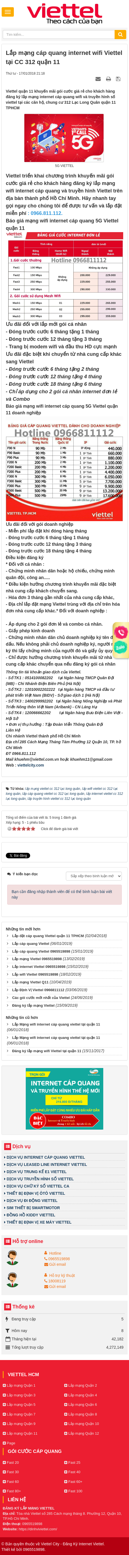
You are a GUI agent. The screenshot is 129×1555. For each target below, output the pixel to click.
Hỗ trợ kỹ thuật (62, 1275)
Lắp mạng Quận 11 (20, 1433)
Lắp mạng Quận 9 (19, 1424)
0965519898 (57, 1259)
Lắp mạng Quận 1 (19, 1385)
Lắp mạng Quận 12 (81, 1433)
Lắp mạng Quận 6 (80, 1404)
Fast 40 (72, 1472)
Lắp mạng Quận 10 (81, 1424)
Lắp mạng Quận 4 (80, 1395)
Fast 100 (73, 1491)
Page (9, 1443)
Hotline (55, 1253)
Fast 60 (11, 1482)
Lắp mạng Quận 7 (19, 1414)
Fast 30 (11, 1472)
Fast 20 (11, 1462)
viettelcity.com (30, 765)
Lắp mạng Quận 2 (80, 1385)
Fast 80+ (12, 1491)
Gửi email (55, 1264)
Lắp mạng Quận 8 (80, 1414)
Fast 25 (72, 1462)
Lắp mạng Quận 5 (19, 1404)
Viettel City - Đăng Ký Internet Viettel (72, 1544)
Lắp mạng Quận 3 (19, 1395)
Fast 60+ (73, 1482)
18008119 (55, 1281)
